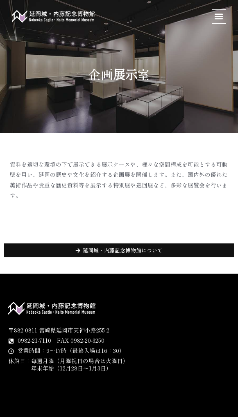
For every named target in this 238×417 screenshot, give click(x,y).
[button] (219, 16)
